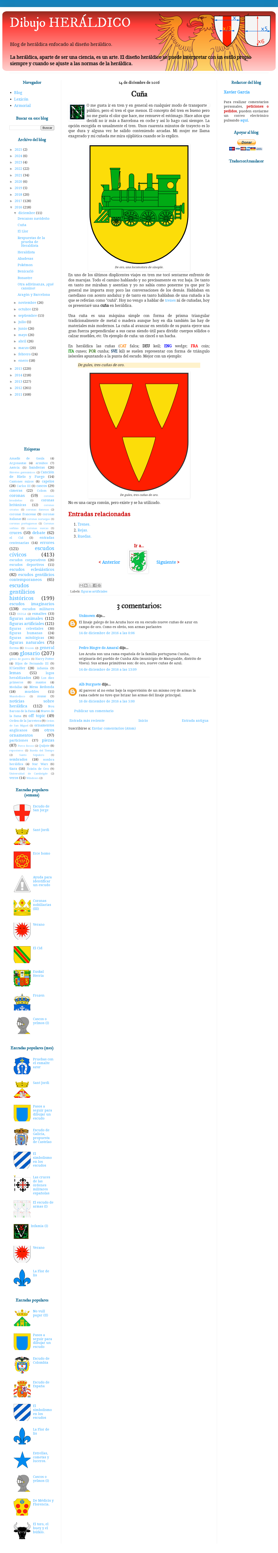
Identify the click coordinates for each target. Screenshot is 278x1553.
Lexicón (21, 99)
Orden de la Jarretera (25, 720)
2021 (19, 175)
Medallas (15, 687)
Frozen (29, 648)
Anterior (111, 562)
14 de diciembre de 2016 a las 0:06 (107, 633)
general (47, 647)
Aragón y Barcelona (34, 294)
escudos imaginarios (31, 603)
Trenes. (84, 524)
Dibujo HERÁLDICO (70, 23)
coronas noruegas (38, 519)
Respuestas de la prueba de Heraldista (31, 242)
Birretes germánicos (22, 472)
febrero (25, 354)
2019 (19, 188)
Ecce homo (41, 853)
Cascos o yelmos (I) (41, 1021)
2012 (19, 388)
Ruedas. (84, 536)
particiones (18, 740)
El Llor (23, 231)
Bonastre (25, 278)
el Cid (16, 537)
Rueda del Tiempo (42, 750)
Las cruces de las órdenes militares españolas (41, 1185)
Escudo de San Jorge (41, 808)
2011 (19, 394)
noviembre (27, 302)
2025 (19, 149)
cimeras (15, 490)
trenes (170, 300)
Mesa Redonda (41, 687)
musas (41, 696)
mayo (23, 335)
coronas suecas (38, 528)
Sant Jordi (41, 830)
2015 (19, 368)
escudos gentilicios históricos (22, 591)
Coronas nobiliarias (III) (42, 905)
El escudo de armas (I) (43, 1204)
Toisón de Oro (38, 768)
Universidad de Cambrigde (28, 773)
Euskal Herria (38, 973)
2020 (19, 181)
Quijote (44, 745)
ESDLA (21, 614)
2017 (19, 201)
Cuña (22, 225)
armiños (42, 463)
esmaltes (39, 614)
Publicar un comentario (94, 711)
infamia (42, 668)
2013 (19, 381)
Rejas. (83, 530)
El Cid (37, 948)
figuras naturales (26, 642)
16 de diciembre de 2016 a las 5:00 (107, 701)
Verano (39, 924)
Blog (18, 92)
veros (13, 778)
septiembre (28, 315)
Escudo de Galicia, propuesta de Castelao (42, 1136)
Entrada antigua (195, 720)
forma (14, 648)
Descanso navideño (33, 218)
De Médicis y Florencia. (43, 1502)
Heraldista (26, 252)
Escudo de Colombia (41, 1360)
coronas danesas (37, 509)
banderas (37, 467)
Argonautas (17, 463)
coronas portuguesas (23, 523)
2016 (19, 207)
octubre (25, 309)
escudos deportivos (26, 565)
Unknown (87, 616)
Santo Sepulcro (32, 755)
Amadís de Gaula (26, 458)
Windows (32, 778)
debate (38, 532)
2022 (19, 168)
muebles (32, 691)
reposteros (16, 750)
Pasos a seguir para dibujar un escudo (42, 1112)
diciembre (27, 213)
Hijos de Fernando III (32, 663)
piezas (48, 740)
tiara (13, 768)
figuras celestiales (26, 628)
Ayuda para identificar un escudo (42, 881)
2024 (19, 156)
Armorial (22, 105)
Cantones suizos (21, 481)
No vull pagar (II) (40, 1313)
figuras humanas (25, 633)
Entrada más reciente (87, 720)
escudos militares (38, 609)
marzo (24, 348)
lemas (15, 672)
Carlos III (23, 486)
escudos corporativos (27, 560)
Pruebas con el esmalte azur (43, 1063)
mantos (41, 682)
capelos (48, 481)
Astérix (14, 467)
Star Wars (40, 764)
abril (22, 341)
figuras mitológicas (26, 638)
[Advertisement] (31, 422)
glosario (30, 653)
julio (22, 322)
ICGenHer (17, 668)
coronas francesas (22, 514)
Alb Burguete (90, 684)
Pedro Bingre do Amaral (99, 648)
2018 (19, 194)
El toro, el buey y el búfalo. (41, 1528)
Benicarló (25, 271)
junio (23, 328)
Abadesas (25, 258)
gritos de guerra (19, 659)
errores (47, 542)
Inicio (143, 720)
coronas (17, 495)
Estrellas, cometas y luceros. (41, 1457)
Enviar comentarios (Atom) (114, 728)
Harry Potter (44, 659)
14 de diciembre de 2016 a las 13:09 (108, 669)
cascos (42, 486)
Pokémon (25, 265)
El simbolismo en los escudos (42, 1159)
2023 (19, 162)
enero (23, 360)
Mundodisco (17, 696)
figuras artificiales (94, 591)
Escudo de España (41, 1384)
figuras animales (26, 618)
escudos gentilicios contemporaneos (31, 577)
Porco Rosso (26, 745)
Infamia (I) (39, 1226)
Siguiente (166, 562)
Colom (41, 490)
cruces (15, 532)
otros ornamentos (31, 733)
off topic (37, 715)
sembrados (18, 759)
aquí (244, 120)
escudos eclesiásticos (31, 569)
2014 (19, 375)
